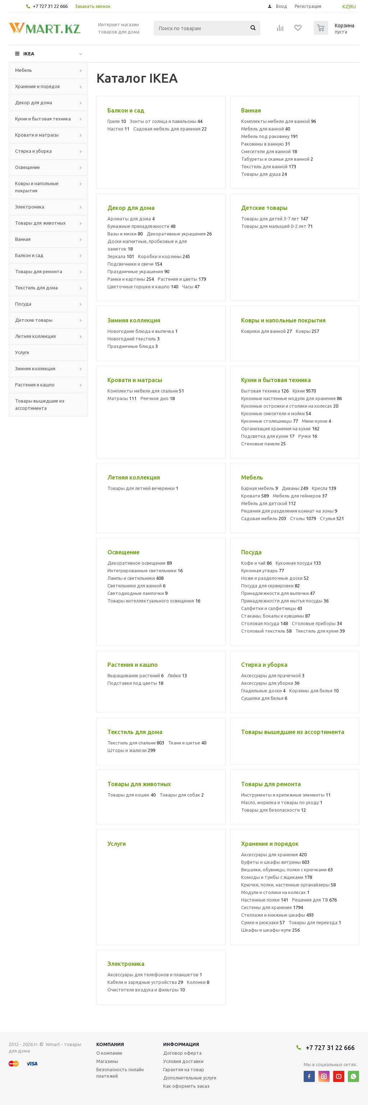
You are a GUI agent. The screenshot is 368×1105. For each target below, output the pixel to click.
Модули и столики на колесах (275, 892)
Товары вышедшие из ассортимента (39, 404)
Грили (116, 121)
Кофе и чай (256, 562)
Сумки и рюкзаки (263, 922)
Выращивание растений (135, 675)
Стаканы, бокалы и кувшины (275, 615)
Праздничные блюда (132, 346)
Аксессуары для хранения (274, 854)
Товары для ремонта (38, 271)
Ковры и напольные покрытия (37, 187)
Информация (181, 1044)
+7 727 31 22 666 (50, 6)
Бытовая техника (265, 390)
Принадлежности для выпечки (278, 593)
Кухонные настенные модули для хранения (291, 398)
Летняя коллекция (35, 336)
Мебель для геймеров (300, 495)
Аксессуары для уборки (270, 683)
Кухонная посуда (298, 562)
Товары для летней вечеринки (142, 488)
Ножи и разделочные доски (275, 578)
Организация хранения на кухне (280, 428)
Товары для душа (264, 173)
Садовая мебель (263, 518)
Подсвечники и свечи (134, 263)
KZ (345, 6)
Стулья (332, 518)
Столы (303, 518)
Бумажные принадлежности (141, 226)
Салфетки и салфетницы (271, 608)
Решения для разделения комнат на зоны (289, 510)
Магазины (107, 1061)
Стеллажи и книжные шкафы (277, 914)
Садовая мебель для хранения (170, 128)
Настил (118, 128)
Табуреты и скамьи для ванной (277, 158)
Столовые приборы (317, 623)
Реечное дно (158, 398)
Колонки (198, 982)
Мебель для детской (268, 503)
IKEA (28, 53)
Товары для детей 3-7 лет (274, 218)
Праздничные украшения (138, 271)
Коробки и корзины (164, 256)
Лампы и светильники (135, 578)
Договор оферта (182, 1052)
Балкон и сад (29, 255)
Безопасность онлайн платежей (120, 1072)
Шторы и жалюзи (131, 750)
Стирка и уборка (33, 150)
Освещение (27, 167)
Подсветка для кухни (267, 436)
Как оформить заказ (186, 1085)
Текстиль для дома (36, 287)
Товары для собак (182, 794)
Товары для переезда (315, 922)
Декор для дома (33, 102)
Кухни (304, 390)
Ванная (23, 239)
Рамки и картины (130, 278)
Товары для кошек (131, 794)
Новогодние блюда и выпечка (142, 331)
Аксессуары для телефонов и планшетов (154, 974)
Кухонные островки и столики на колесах (289, 405)
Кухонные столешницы (269, 420)
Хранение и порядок (37, 86)
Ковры (307, 331)
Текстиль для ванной (268, 166)
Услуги (22, 352)
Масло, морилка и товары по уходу (281, 802)
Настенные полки (264, 899)
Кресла (324, 488)
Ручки (307, 436)
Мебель (23, 70)
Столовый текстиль (266, 630)
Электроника (29, 206)
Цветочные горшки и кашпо (142, 286)
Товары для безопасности (273, 809)
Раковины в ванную (265, 143)
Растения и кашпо (35, 384)
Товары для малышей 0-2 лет (277, 226)
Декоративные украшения (179, 233)
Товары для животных (40, 222)
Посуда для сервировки (270, 585)
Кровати (255, 495)
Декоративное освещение (139, 562)
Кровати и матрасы (37, 134)
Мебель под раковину (269, 136)
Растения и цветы (182, 278)
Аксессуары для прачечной (272, 675)
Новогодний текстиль (133, 338)
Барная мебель (259, 488)
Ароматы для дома (131, 218)
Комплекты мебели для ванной (278, 121)
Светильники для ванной (136, 585)
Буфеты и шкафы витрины (275, 862)
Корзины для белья (314, 690)
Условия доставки (183, 1061)
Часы (190, 286)
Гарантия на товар (183, 1069)
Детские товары (33, 319)
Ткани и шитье (187, 742)
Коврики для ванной (266, 331)
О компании (109, 1052)
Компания (110, 1044)
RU (353, 6)
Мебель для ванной (265, 128)
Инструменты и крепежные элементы (286, 794)
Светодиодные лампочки (137, 593)
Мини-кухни (316, 420)
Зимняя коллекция (35, 368)
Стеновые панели (263, 443)
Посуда (23, 303)
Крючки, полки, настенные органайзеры (288, 884)
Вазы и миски (125, 233)
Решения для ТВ (314, 899)
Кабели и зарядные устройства (145, 982)
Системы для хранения (272, 907)
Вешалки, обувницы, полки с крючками (287, 869)
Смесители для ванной (269, 151)
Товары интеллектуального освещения (153, 600)
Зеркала (120, 256)
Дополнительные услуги (189, 1077)
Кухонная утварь (262, 570)
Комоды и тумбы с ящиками (276, 877)
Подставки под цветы (135, 683)
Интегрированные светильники (145, 570)
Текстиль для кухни (320, 630)
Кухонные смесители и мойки (276, 413)
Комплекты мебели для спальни (145, 390)
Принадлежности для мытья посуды (284, 600)
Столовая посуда (264, 623)
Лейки (177, 675)
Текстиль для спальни (135, 742)
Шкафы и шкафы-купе (270, 929)
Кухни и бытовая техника (43, 118)
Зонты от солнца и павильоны (166, 121)
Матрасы (122, 398)
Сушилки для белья (264, 698)
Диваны (295, 488)
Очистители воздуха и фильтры (146, 989)
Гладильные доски (263, 690)
